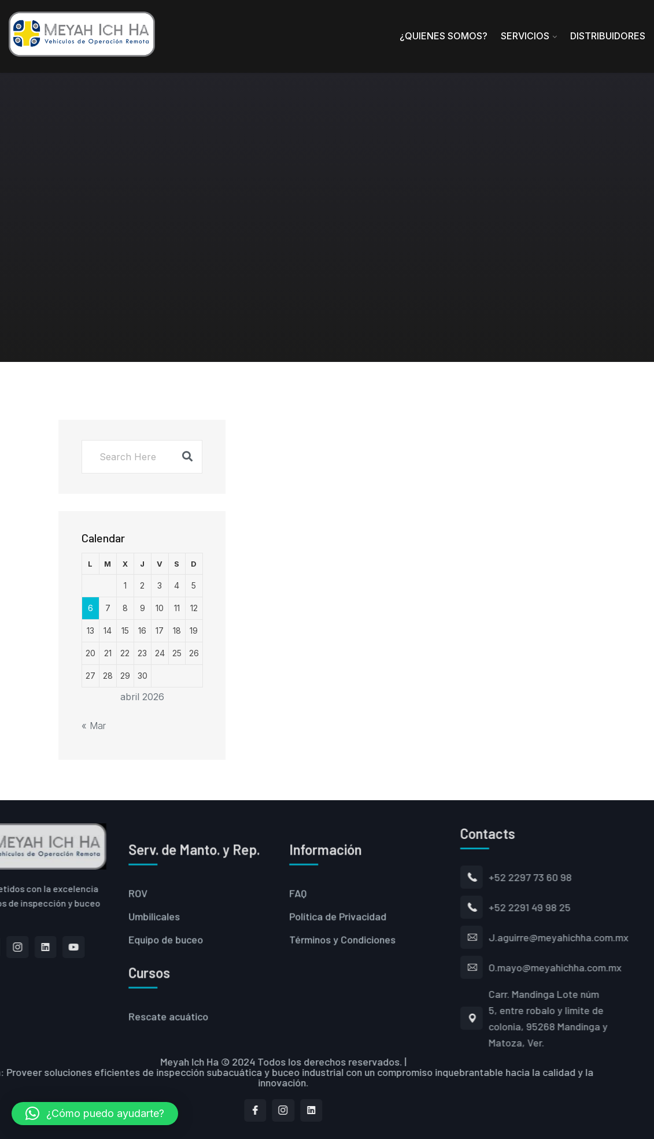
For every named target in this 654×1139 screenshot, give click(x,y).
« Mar (94, 725)
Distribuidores (607, 36)
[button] (95, 1113)
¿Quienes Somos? (443, 36)
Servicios (525, 36)
